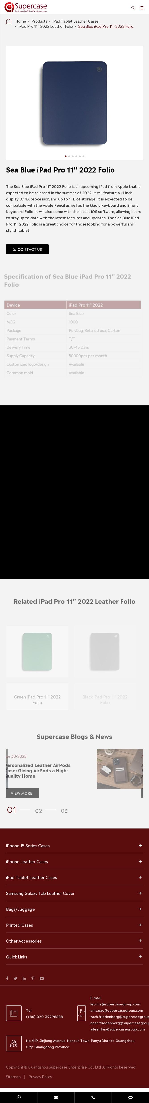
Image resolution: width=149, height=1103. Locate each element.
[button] (20, 809)
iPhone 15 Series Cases (28, 845)
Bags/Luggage (20, 909)
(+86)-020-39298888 (44, 1016)
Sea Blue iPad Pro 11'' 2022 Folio (105, 26)
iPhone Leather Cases (27, 861)
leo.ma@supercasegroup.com (115, 1003)
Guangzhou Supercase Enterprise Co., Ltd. (65, 1066)
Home (20, 20)
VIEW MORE (19, 793)
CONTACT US (27, 249)
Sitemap (13, 1076)
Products (39, 20)
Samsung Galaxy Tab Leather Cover (40, 893)
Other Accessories (24, 940)
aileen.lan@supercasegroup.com (117, 1028)
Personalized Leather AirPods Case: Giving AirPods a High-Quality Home (35, 770)
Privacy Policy (40, 1076)
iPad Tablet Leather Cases (76, 20)
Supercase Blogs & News (74, 738)
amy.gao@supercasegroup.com (116, 1010)
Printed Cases (19, 925)
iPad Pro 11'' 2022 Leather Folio (46, 26)
